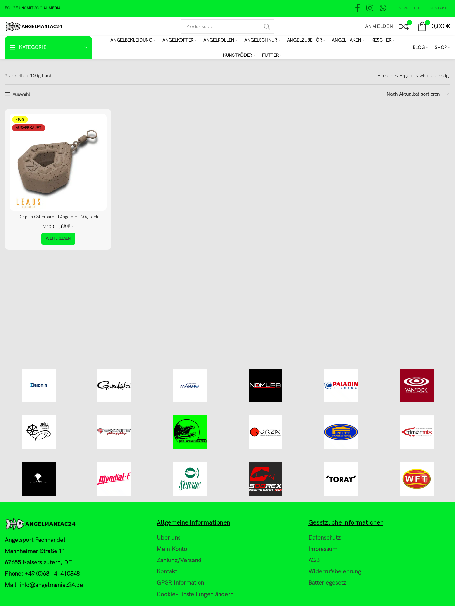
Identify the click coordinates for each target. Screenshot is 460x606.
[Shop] (442, 48)
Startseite (15, 76)
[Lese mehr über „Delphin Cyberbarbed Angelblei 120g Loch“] (58, 238)
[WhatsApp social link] (383, 8)
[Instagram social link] (369, 8)
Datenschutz (324, 591)
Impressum (322, 602)
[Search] (227, 26)
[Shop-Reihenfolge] (418, 94)
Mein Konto (172, 602)
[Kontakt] (438, 8)
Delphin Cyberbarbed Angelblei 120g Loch (58, 217)
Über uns (168, 591)
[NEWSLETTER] (409, 8)
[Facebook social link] (357, 8)
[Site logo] (34, 26)
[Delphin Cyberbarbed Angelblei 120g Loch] (58, 162)
